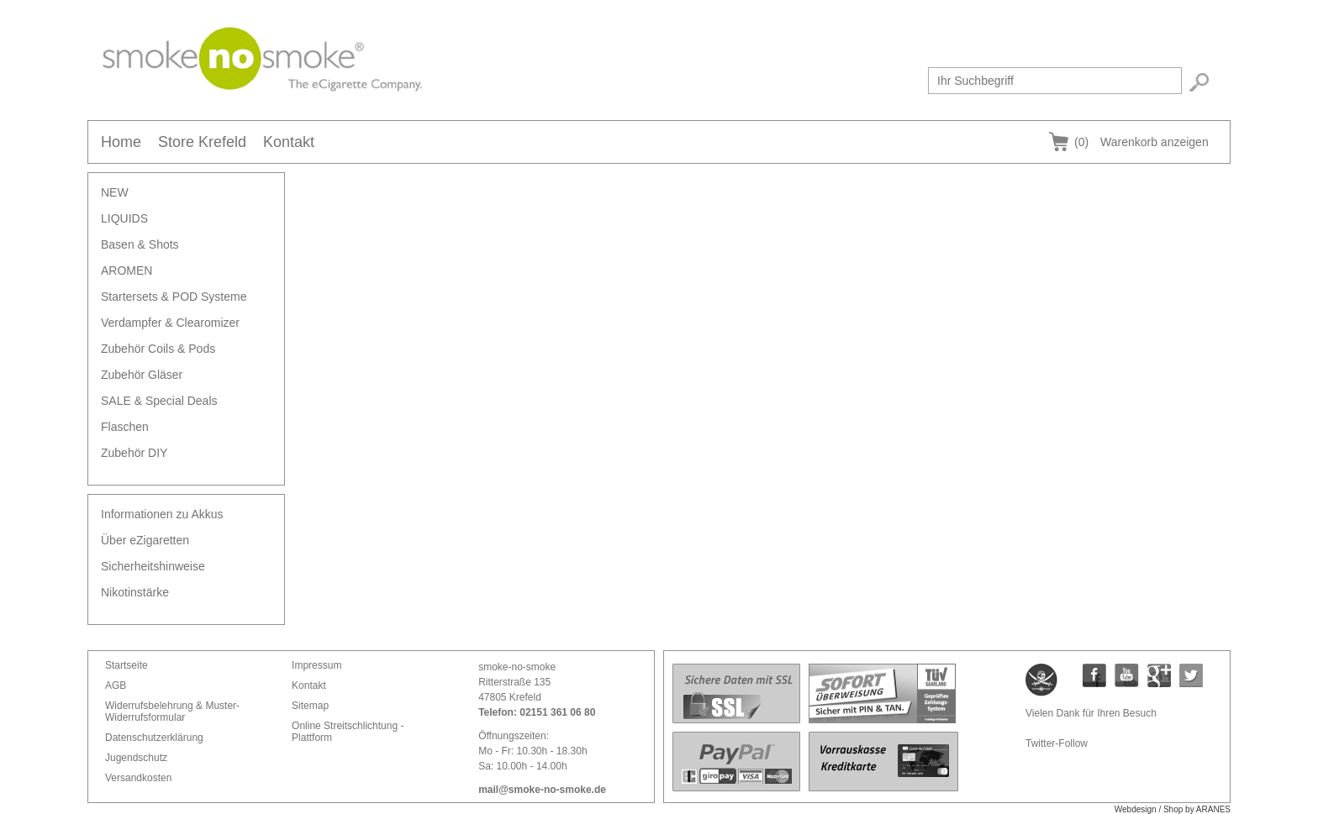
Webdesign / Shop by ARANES (1173, 809)
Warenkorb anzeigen (1141, 142)
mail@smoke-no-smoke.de (542, 790)
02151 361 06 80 (557, 712)
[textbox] (1055, 80)
